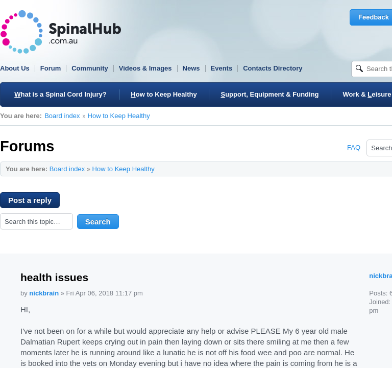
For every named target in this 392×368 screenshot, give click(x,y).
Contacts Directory (272, 68)
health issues (54, 277)
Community (89, 68)
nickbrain (44, 293)
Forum (50, 68)
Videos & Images (145, 68)
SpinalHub (61, 32)
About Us (15, 68)
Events (222, 68)
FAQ (353, 147)
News (191, 68)
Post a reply (34, 202)
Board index (62, 116)
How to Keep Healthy (119, 116)
